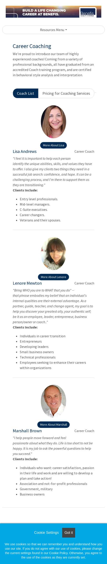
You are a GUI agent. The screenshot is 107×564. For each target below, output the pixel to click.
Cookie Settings (46, 532)
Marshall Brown (27, 430)
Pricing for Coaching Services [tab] (66, 93)
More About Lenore (53, 277)
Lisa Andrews (24, 151)
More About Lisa (53, 145)
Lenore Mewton (27, 283)
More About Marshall (53, 425)
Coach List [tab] (25, 93)
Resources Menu (52, 30)
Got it (68, 532)
